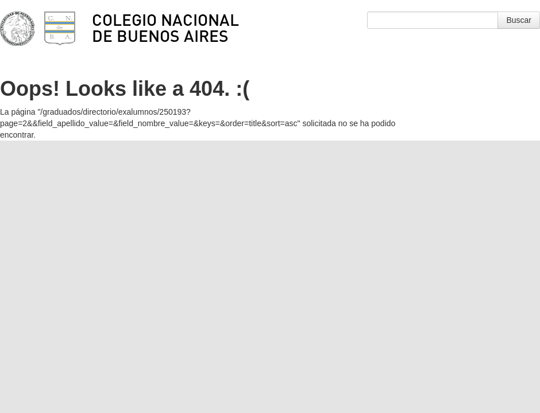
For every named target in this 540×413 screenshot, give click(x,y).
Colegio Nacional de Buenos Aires (165, 27)
